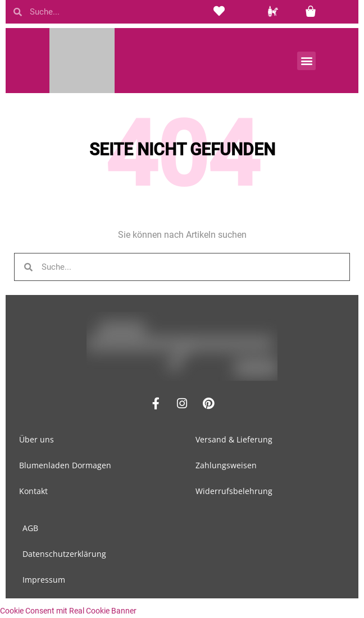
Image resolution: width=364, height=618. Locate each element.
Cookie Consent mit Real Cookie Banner (68, 610)
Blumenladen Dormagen (65, 465)
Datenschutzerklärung (64, 553)
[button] (306, 61)
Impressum (43, 579)
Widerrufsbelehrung (233, 491)
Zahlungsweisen (226, 465)
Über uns (36, 439)
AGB (30, 528)
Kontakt (33, 491)
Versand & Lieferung (233, 439)
